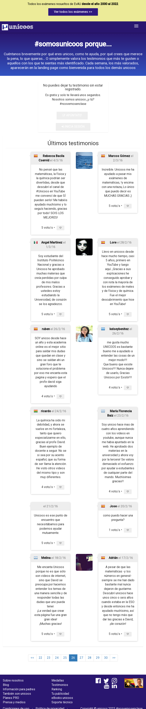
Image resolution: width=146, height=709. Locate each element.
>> (113, 658)
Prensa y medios (14, 702)
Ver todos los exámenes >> (73, 12)
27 (81, 658)
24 (57, 658)
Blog (6, 685)
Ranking (57, 689)
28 (89, 658)
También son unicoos (17, 693)
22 (40, 658)
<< (32, 658)
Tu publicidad (60, 693)
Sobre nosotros (13, 680)
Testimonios (60, 685)
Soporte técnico (62, 702)
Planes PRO (11, 698)
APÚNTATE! (72, 115)
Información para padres (19, 689)
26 (73, 658)
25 (65, 658)
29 (97, 658)
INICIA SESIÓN (73, 126)
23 (48, 658)
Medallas (58, 680)
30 (106, 658)
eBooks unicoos (62, 698)
